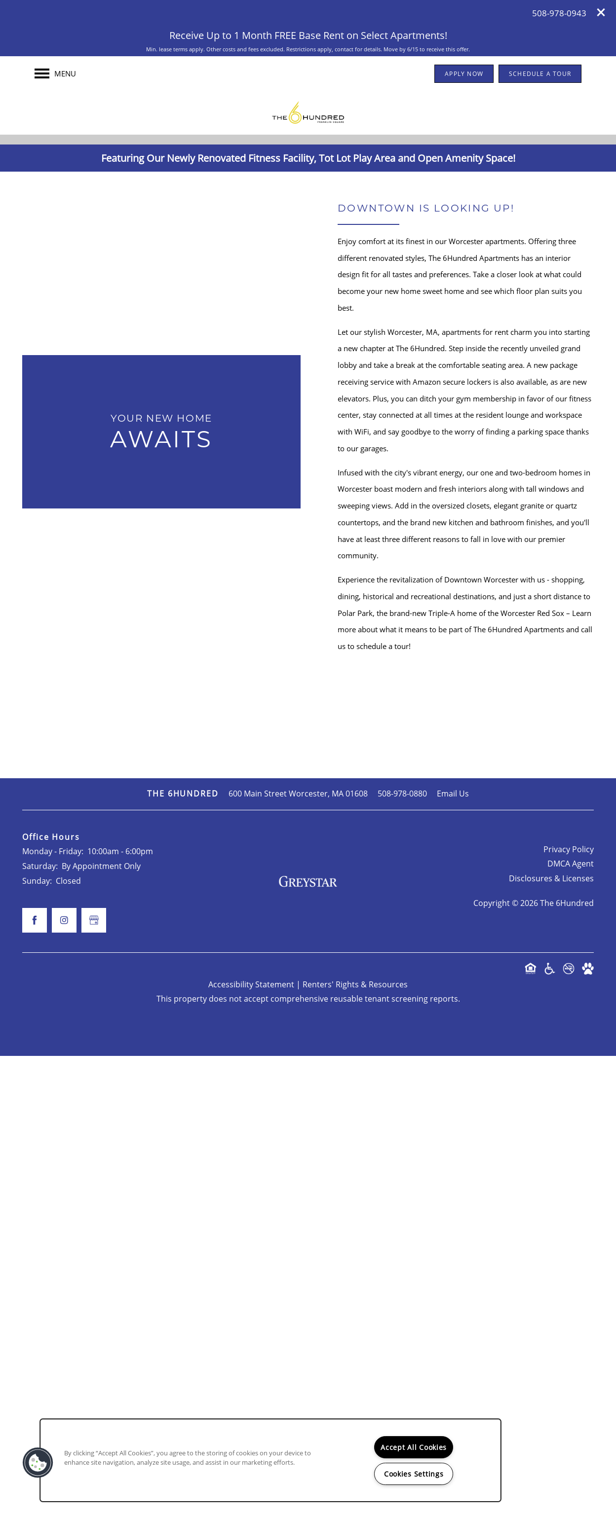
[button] (601, 12)
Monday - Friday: (52, 1313)
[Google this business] (308, 424)
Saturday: (40, 1328)
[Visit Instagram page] (327, 424)
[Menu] (55, 73)
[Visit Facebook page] (288, 424)
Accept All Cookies (414, 1447)
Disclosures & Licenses (551, 1340)
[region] (270, 1460)
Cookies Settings (414, 1474)
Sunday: (37, 1342)
